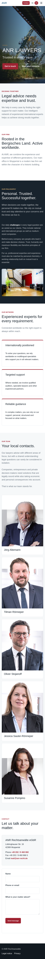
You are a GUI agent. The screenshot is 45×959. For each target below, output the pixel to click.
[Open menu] (41, 3)
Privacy (17, 953)
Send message (13, 921)
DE (32, 3)
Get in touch (10, 66)
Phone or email (22, 889)
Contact (26, 3)
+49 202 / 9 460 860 (20, 852)
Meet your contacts (30, 66)
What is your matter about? (22, 905)
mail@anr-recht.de (19, 858)
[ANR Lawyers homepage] (4, 3)
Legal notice (7, 953)
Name (22, 877)
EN (36, 3)
